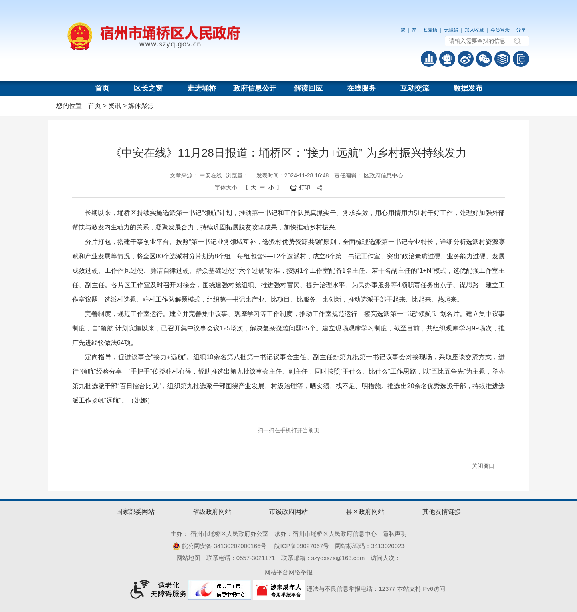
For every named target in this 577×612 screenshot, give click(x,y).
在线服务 (361, 88)
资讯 (114, 105)
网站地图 (188, 557)
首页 (102, 88)
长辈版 (430, 30)
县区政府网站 (365, 511)
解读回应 (308, 88)
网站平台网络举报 (288, 572)
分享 (521, 30)
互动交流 (414, 88)
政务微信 (484, 59)
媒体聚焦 (141, 105)
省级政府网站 (212, 511)
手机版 (521, 59)
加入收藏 (474, 30)
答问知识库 (502, 59)
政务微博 (466, 59)
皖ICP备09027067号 (301, 545)
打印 (304, 187)
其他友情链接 (441, 511)
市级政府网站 (288, 511)
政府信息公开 (254, 88)
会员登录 (500, 30)
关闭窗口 (483, 466)
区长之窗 (148, 88)
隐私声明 (395, 533)
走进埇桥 (201, 88)
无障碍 (451, 30)
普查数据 (429, 59)
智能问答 (447, 59)
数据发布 (468, 88)
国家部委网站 (135, 511)
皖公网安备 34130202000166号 (219, 545)
